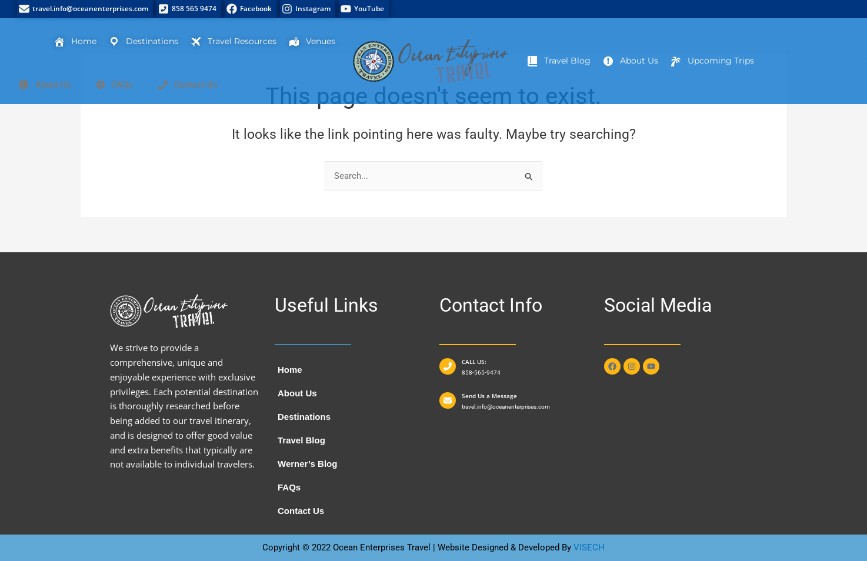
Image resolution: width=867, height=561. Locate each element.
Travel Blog (301, 440)
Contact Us (301, 511)
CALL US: (474, 362)
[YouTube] (364, 9)
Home (290, 370)
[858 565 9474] (188, 9)
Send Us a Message (489, 396)
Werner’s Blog (307, 464)
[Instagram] (307, 9)
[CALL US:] (447, 366)
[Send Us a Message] (447, 400)
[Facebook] (250, 9)
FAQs (289, 487)
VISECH (589, 547)
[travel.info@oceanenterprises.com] (85, 9)
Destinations (304, 417)
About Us (297, 393)
